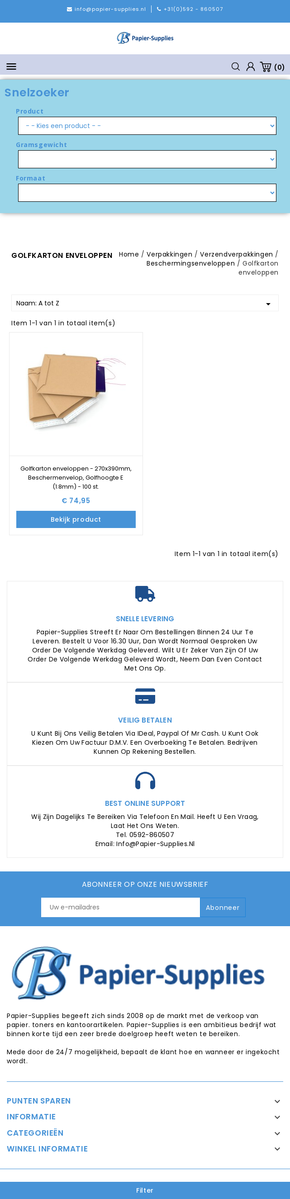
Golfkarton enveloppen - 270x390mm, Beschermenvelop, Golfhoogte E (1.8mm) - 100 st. (76, 477)
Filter (145, 1190)
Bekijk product (76, 519)
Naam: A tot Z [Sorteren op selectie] (145, 304)
